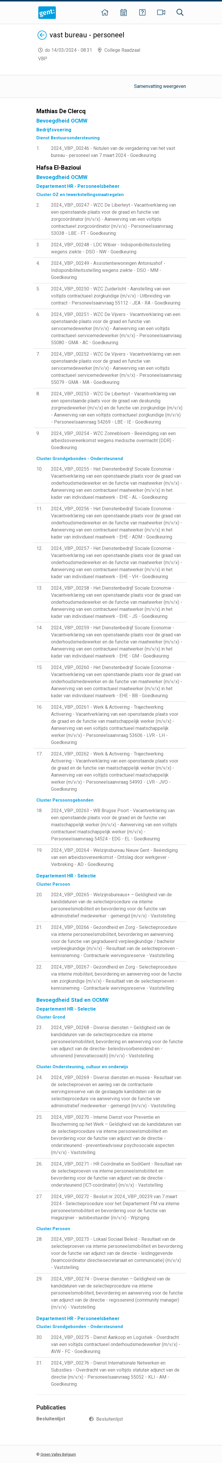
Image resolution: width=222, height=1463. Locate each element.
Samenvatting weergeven (160, 86)
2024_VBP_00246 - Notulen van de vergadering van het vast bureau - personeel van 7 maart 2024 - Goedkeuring (113, 152)
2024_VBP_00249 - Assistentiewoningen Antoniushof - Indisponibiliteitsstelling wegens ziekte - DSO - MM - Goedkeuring (108, 270)
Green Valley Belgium (58, 1454)
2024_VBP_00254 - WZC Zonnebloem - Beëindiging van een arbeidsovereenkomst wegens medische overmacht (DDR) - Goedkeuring (113, 440)
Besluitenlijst (109, 1419)
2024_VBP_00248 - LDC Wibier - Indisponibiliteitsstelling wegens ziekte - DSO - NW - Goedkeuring (110, 248)
